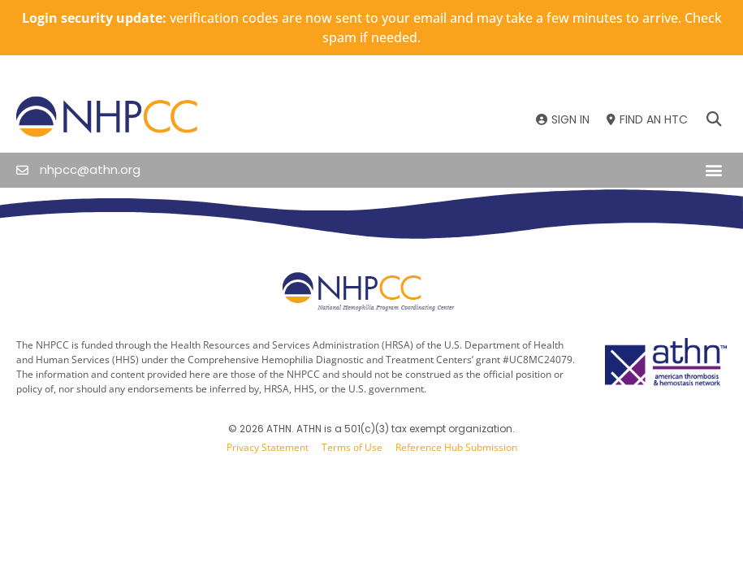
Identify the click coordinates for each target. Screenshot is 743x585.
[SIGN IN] (563, 120)
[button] (713, 119)
